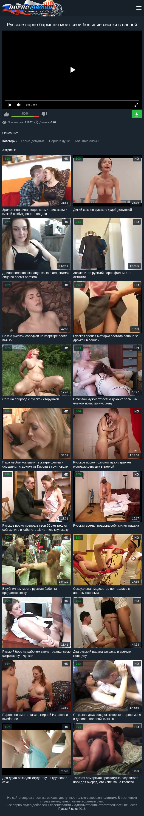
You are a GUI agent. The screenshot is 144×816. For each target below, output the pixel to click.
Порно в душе (59, 141)
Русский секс (68, 808)
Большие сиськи (87, 141)
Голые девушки (32, 141)
